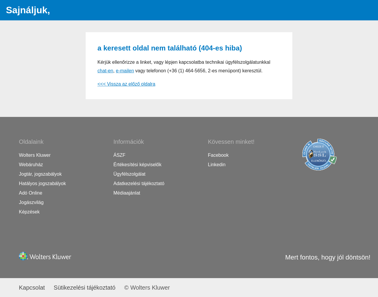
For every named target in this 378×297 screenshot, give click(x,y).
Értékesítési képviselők (137, 164)
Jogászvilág (31, 202)
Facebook (218, 155)
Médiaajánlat (126, 192)
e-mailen (125, 70)
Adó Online (30, 192)
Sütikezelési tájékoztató (84, 287)
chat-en (105, 70)
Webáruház (31, 164)
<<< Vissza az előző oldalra (126, 84)
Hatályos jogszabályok (42, 183)
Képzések (29, 211)
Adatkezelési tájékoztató (138, 183)
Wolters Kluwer (34, 155)
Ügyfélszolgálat (129, 174)
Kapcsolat (32, 287)
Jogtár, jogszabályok (40, 174)
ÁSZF (119, 155)
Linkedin (217, 164)
